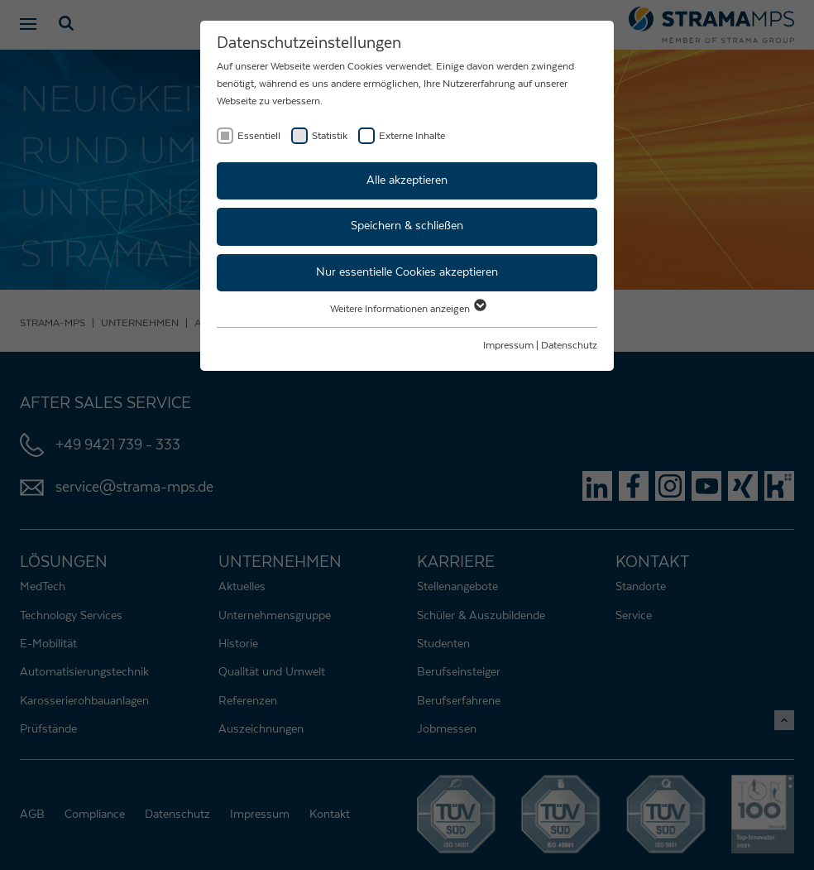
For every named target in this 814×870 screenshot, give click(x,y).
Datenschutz (569, 345)
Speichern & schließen (407, 226)
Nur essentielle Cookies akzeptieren (407, 272)
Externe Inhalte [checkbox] (412, 136)
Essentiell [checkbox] (258, 136)
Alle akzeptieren (407, 180)
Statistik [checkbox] (329, 136)
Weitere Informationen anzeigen (407, 309)
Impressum (508, 345)
